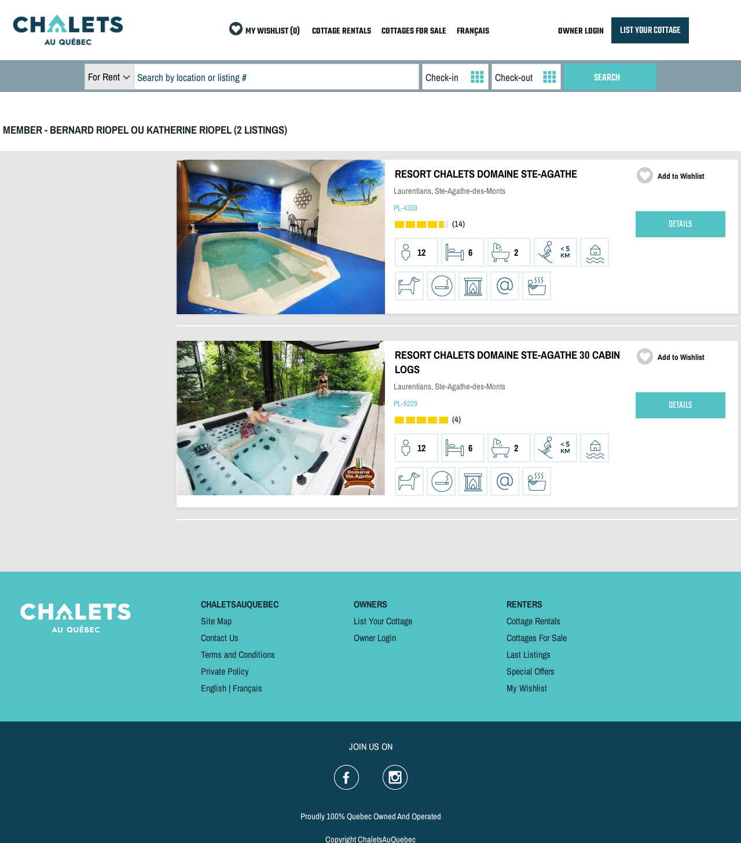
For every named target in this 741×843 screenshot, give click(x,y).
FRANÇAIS (473, 31)
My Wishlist (527, 688)
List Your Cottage (383, 620)
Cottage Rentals (533, 620)
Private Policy (225, 671)
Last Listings (529, 654)
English (213, 688)
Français (247, 688)
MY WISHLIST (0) (272, 31)
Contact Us (220, 637)
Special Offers (531, 671)
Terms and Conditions (238, 654)
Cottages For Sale (537, 637)
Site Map (216, 620)
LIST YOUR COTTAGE (650, 30)
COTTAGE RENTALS (341, 31)
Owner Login (375, 637)
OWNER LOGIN (581, 31)
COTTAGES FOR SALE (413, 31)
